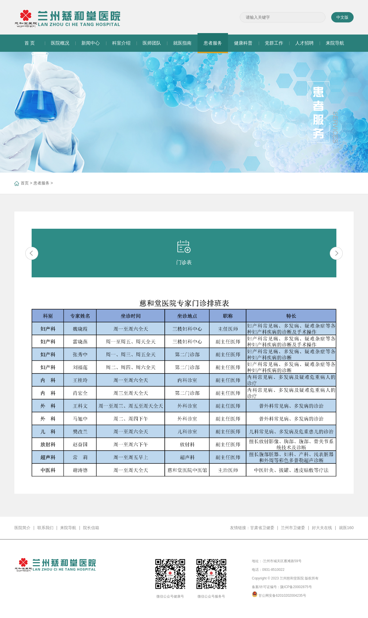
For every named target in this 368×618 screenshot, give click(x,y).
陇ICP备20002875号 (296, 587)
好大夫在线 (322, 527)
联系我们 (45, 527)
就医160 (346, 527)
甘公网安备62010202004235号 (282, 596)
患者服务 (41, 183)
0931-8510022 (273, 570)
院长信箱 (91, 527)
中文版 (342, 17)
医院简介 (22, 527)
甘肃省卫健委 (262, 527)
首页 (25, 183)
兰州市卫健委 (293, 527)
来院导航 (68, 527)
